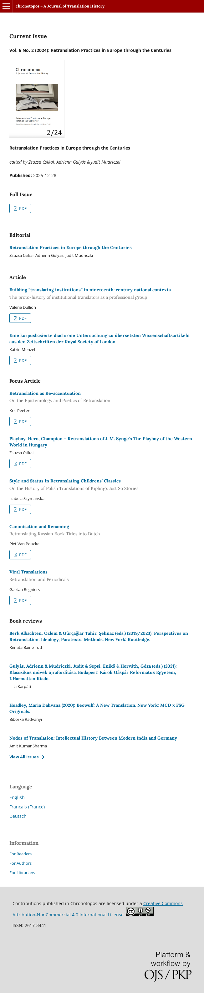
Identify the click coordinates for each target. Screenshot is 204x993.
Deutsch (18, 816)
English (17, 797)
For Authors (20, 863)
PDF (22, 208)
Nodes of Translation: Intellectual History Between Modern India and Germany (93, 738)
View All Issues (23, 757)
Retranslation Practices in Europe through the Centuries (70, 247)
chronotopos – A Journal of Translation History (60, 6)
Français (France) (27, 807)
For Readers (20, 854)
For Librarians (22, 872)
